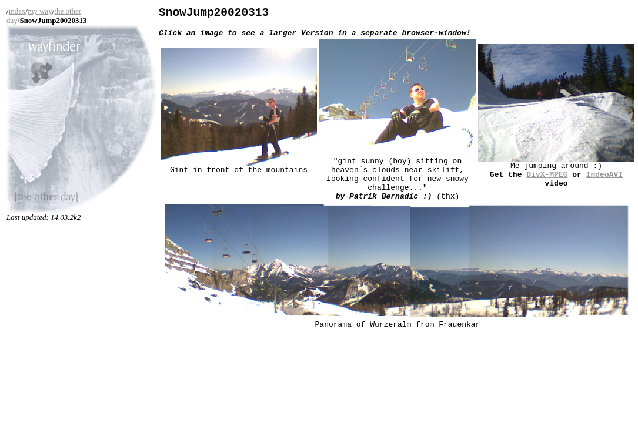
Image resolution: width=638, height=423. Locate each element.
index (17, 10)
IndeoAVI (604, 182)
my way (40, 10)
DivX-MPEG (546, 182)
